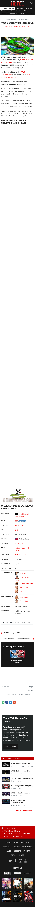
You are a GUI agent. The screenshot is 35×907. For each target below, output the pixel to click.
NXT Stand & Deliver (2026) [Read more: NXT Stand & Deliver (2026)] (22, 778)
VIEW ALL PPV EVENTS (24, 810)
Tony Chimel (21, 601)
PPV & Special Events (7, 8)
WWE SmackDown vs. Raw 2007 (17, 661)
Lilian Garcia (21, 597)
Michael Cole (21, 587)
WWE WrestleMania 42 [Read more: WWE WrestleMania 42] (20, 763)
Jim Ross (20, 573)
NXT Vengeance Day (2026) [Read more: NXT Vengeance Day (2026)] (22, 785)
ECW (25, 11)
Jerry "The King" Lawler (22, 578)
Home (8, 843)
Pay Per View (19, 526)
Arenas (32, 14)
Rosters (17, 851)
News (15, 843)
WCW (20, 11)
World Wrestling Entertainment (23, 515)
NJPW (11, 11)
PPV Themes (24, 14)
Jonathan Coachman (24, 583)
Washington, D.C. (21, 544)
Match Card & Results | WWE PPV (17, 26)
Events (26, 851)
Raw (16, 521)
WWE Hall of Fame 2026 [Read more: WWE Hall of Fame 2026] (20, 771)
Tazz (19, 591)
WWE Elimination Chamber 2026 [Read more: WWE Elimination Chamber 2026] (18, 801)
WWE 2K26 (25, 843)
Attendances (5, 14)
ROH (16, 11)
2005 (16, 530)
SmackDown (22, 521)
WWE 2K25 (7, 847)
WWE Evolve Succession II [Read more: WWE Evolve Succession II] (21, 793)
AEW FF (17, 847)
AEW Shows (28, 8)
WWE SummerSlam (21, 555)
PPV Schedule (14, 14)
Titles (13, 855)
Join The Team (10, 746)
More (21, 855)
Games (8, 851)
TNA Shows (4, 11)
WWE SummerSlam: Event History (17, 622)
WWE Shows (20, 8)
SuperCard (27, 847)
